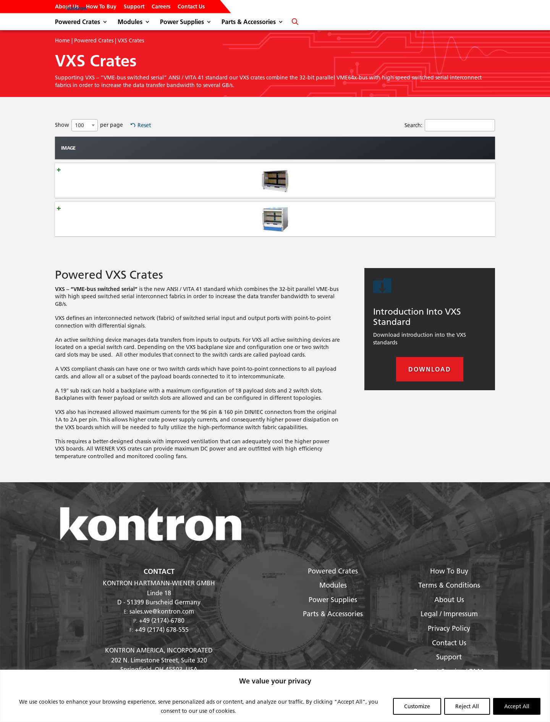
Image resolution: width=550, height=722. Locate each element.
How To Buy (101, 7)
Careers (161, 7)
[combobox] (84, 125)
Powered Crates (77, 22)
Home (62, 40)
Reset (144, 125)
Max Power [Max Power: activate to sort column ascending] (368, 148)
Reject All (467, 706)
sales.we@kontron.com (161, 611)
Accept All (516, 706)
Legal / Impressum (449, 613)
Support (134, 7)
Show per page (89, 125)
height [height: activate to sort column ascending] (297, 148)
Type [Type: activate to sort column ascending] (221, 148)
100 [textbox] (79, 125)
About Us (67, 7)
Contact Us (191, 7)
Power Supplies (182, 22)
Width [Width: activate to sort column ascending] (329, 148)
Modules (130, 22)
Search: (449, 125)
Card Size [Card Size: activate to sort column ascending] (476, 148)
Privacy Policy (449, 628)
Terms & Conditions (449, 585)
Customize (417, 706)
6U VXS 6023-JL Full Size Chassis (135, 218)
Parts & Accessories (249, 22)
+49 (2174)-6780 (161, 620)
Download (429, 369)
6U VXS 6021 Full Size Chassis (132, 180)
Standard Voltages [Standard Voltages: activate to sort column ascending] (424, 148)
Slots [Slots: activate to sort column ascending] (266, 148)
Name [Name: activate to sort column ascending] (106, 148)
